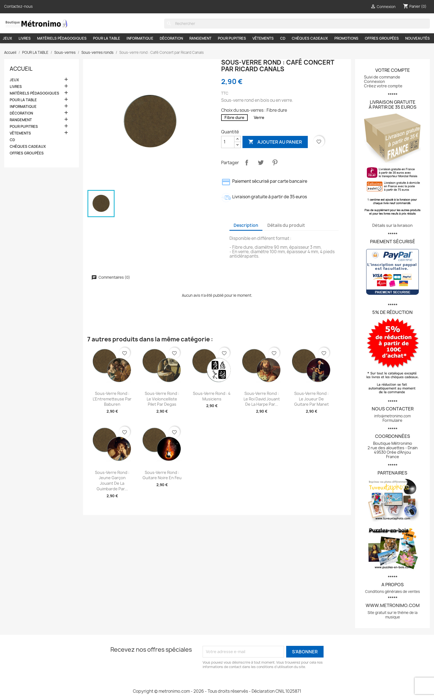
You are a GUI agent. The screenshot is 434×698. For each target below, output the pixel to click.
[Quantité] (227, 142)
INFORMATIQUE (139, 38)
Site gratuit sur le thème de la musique (392, 615)
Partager (246, 162)
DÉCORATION (171, 38)
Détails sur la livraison (392, 225)
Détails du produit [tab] (286, 225)
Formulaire (392, 420)
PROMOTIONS (346, 38)
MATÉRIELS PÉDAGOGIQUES (62, 38)
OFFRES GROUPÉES (382, 38)
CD (282, 38)
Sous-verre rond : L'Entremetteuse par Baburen (112, 399)
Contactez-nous (18, 6)
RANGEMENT (200, 38)
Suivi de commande (382, 77)
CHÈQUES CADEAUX (310, 38)
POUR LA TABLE (106, 38)
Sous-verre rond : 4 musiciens (212, 396)
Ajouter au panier (275, 142)
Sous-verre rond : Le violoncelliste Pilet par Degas (162, 399)
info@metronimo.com (392, 415)
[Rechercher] (297, 24)
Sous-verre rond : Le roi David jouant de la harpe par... (262, 399)
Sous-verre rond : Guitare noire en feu (162, 475)
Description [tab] (246, 225)
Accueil (21, 68)
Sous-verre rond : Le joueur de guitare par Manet (311, 399)
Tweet (260, 162)
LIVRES (25, 38)
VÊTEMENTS (263, 38)
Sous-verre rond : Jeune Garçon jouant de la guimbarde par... (112, 480)
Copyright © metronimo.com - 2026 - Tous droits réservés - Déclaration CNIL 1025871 (217, 691)
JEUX (7, 38)
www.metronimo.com (393, 605)
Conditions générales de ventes (392, 591)
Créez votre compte (383, 85)
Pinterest (274, 162)
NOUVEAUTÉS (417, 38)
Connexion (374, 81)
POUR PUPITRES (232, 38)
